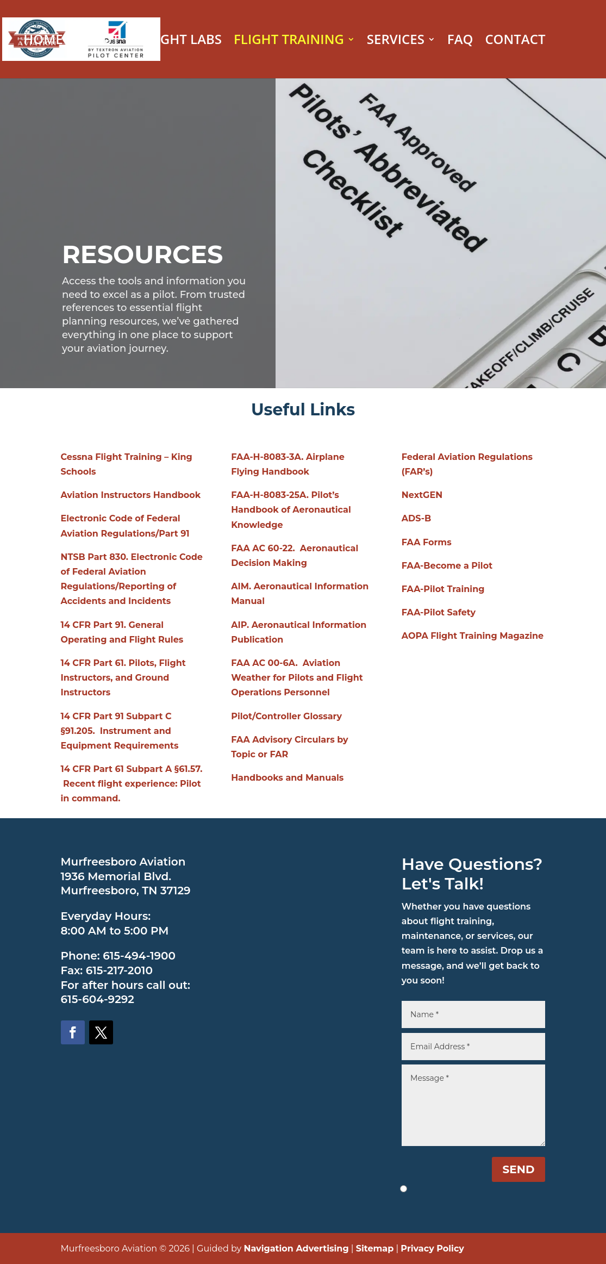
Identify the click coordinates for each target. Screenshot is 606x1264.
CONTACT (515, 41)
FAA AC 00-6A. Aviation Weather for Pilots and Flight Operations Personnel (297, 678)
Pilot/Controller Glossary (286, 716)
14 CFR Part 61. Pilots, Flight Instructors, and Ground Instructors (123, 678)
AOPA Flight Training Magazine (472, 636)
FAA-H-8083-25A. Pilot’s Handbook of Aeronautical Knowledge (291, 510)
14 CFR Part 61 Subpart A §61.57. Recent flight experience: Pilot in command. (132, 784)
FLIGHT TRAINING (289, 41)
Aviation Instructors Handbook (131, 495)
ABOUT (97, 41)
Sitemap (375, 1248)
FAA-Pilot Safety (439, 612)
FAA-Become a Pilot (447, 566)
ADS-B (416, 518)
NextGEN (422, 495)
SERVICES (395, 41)
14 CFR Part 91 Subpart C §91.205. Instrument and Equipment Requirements (120, 731)
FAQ (460, 41)
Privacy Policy (432, 1248)
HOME (43, 41)
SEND (519, 1169)
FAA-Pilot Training (443, 589)
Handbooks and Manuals (287, 778)
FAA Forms (427, 542)
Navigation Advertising (295, 1248)
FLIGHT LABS (182, 41)
